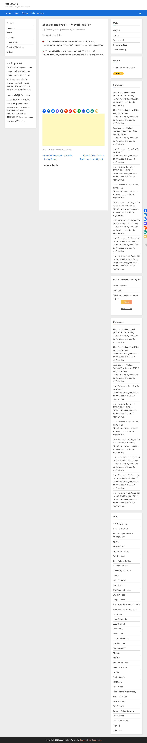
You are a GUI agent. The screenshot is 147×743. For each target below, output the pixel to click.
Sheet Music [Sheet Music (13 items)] (11, 107)
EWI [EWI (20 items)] (28, 71)
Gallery (25, 13)
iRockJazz (117, 614)
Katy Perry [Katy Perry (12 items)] (10, 83)
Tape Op (116, 725)
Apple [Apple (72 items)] (14, 63)
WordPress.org (119, 50)
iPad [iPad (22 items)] (9, 79)
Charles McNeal (120, 566)
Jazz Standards (120, 619)
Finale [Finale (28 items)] (9, 75)
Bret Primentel (119, 556)
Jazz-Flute (117, 629)
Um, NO (118, 290)
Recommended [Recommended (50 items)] (21, 99)
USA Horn (117, 730)
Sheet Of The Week (63, 150)
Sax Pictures (118, 706)
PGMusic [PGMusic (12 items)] (10, 95)
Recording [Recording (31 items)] (12, 103)
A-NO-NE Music (120, 524)
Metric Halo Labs (120, 663)
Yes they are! (121, 285)
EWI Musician (119, 585)
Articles (40, 13)
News (9, 33)
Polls (33, 13)
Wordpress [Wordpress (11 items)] (10, 121)
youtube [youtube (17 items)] (23, 121)
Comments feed (120, 45)
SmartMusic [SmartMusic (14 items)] (11, 110)
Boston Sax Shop (120, 551)
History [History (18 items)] (20, 75)
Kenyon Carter (119, 648)
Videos (10, 52)
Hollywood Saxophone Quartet (126, 604)
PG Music (117, 682)
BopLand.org (119, 546)
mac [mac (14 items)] (16, 83)
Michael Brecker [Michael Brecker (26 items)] (22, 86)
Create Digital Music (122, 570)
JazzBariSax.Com (121, 638)
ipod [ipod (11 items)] (13, 79)
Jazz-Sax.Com (11, 3)
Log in (116, 35)
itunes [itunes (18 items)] (18, 79)
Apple (115, 541)
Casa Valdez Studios (122, 561)
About (8, 13)
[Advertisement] (73, 130)
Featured (11, 28)
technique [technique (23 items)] (21, 113)
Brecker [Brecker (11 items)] (29, 67)
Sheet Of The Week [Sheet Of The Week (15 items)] (23, 107)
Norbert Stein (119, 677)
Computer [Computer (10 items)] (10, 71)
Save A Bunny (119, 701)
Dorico (116, 575)
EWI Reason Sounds (122, 590)
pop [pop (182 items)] (17, 95)
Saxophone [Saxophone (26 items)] (23, 103)
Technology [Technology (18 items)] (23, 117)
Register (116, 30)
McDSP (116, 658)
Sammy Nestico (120, 696)
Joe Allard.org (119, 643)
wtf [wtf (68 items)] (16, 120)
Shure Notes (118, 716)
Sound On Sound (120, 721)
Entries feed (118, 40)
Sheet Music (50, 150)
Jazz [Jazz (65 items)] (24, 79)
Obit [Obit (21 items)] (15, 90)
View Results (126, 308)
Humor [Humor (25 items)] (28, 75)
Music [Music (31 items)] (10, 89)
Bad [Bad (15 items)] (20, 64)
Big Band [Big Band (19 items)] (22, 67)
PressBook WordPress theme (91, 740)
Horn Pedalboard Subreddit (125, 609)
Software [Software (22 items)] (20, 110)
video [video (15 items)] (31, 117)
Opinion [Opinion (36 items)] (22, 89)
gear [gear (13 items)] (15, 75)
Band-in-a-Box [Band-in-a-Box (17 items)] (12, 67)
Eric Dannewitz (119, 580)
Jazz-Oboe (118, 633)
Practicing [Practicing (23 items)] (25, 95)
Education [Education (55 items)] (19, 71)
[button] (44, 111)
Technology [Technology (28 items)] (12, 117)
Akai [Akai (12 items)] (8, 64)
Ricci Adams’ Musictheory (124, 692)
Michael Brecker (120, 667)
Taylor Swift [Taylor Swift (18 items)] (11, 113)
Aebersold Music (120, 529)
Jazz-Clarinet (119, 624)
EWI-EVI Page (119, 595)
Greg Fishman (119, 600)
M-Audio (117, 653)
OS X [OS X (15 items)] (29, 90)
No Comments (79, 29)
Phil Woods (118, 687)
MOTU (116, 672)
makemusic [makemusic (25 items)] (24, 83)
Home (16, 13)
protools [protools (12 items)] (9, 100)
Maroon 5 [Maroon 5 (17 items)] (10, 86)
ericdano (65, 29)
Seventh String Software (123, 711)
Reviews (10, 37)
